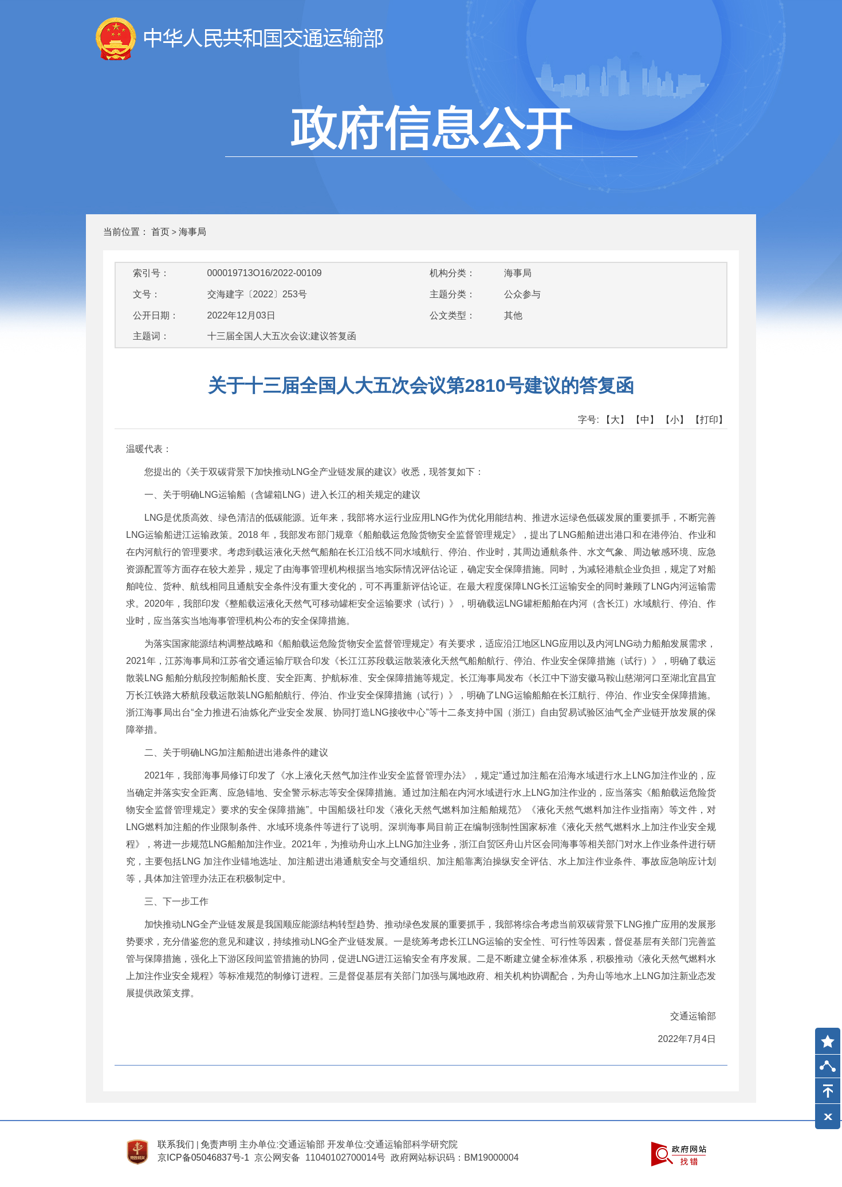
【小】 (674, 420)
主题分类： (452, 294)
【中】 (645, 420)
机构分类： (452, 273)
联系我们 (176, 1144)
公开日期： (156, 315)
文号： (146, 294)
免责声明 (218, 1144)
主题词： (151, 336)
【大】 (615, 420)
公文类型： (452, 315)
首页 (160, 232)
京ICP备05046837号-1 (203, 1157)
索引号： (151, 273)
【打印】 (709, 420)
